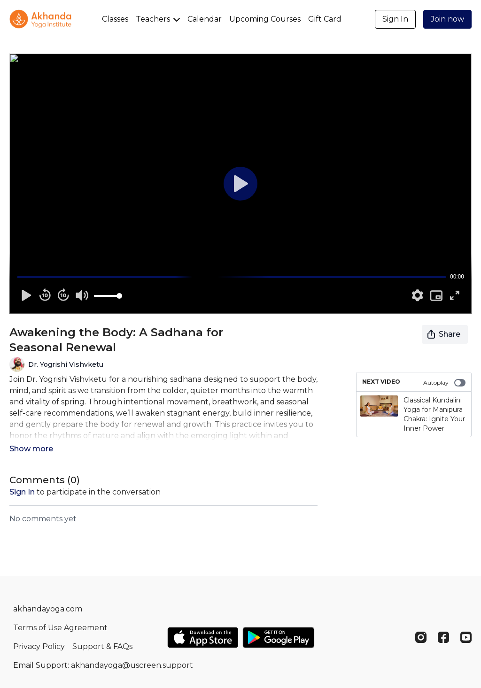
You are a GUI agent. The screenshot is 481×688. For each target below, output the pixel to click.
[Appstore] (203, 637)
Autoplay (444, 383)
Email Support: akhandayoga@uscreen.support (103, 665)
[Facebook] (443, 637)
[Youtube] (466, 637)
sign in (22, 491)
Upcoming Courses (265, 19)
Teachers (158, 19)
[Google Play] (278, 637)
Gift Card (324, 19)
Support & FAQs (102, 646)
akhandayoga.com (47, 608)
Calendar (204, 19)
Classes (115, 19)
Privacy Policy (39, 646)
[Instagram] (421, 637)
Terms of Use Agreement (60, 627)
